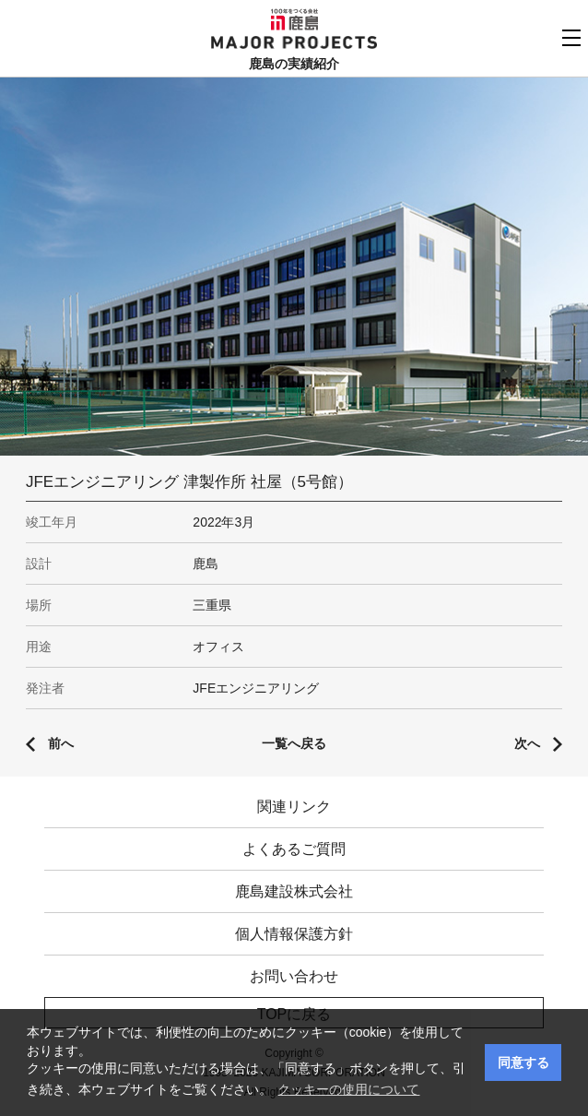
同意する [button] (523, 1062)
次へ (527, 743)
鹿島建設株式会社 (294, 891)
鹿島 (294, 19)
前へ (61, 743)
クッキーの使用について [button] (348, 1089)
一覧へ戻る (294, 743)
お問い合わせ (294, 976)
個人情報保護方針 (294, 934)
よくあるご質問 (294, 849)
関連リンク (294, 806)
